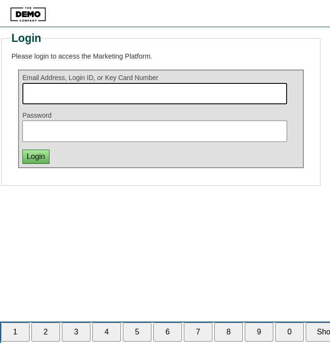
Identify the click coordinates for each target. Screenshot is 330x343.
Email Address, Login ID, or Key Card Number (90, 77)
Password (36, 115)
